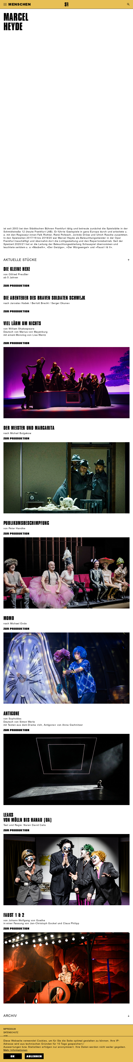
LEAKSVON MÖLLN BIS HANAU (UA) (27, 817)
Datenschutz (10, 1032)
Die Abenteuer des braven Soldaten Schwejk (44, 298)
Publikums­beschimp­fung (26, 523)
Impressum (9, 1029)
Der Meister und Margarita (29, 428)
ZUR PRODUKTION (16, 285)
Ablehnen (34, 1056)
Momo (8, 618)
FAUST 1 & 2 (13, 915)
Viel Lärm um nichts (22, 323)
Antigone (11, 713)
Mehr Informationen (15, 1050)
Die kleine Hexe (16, 269)
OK (13, 1056)
